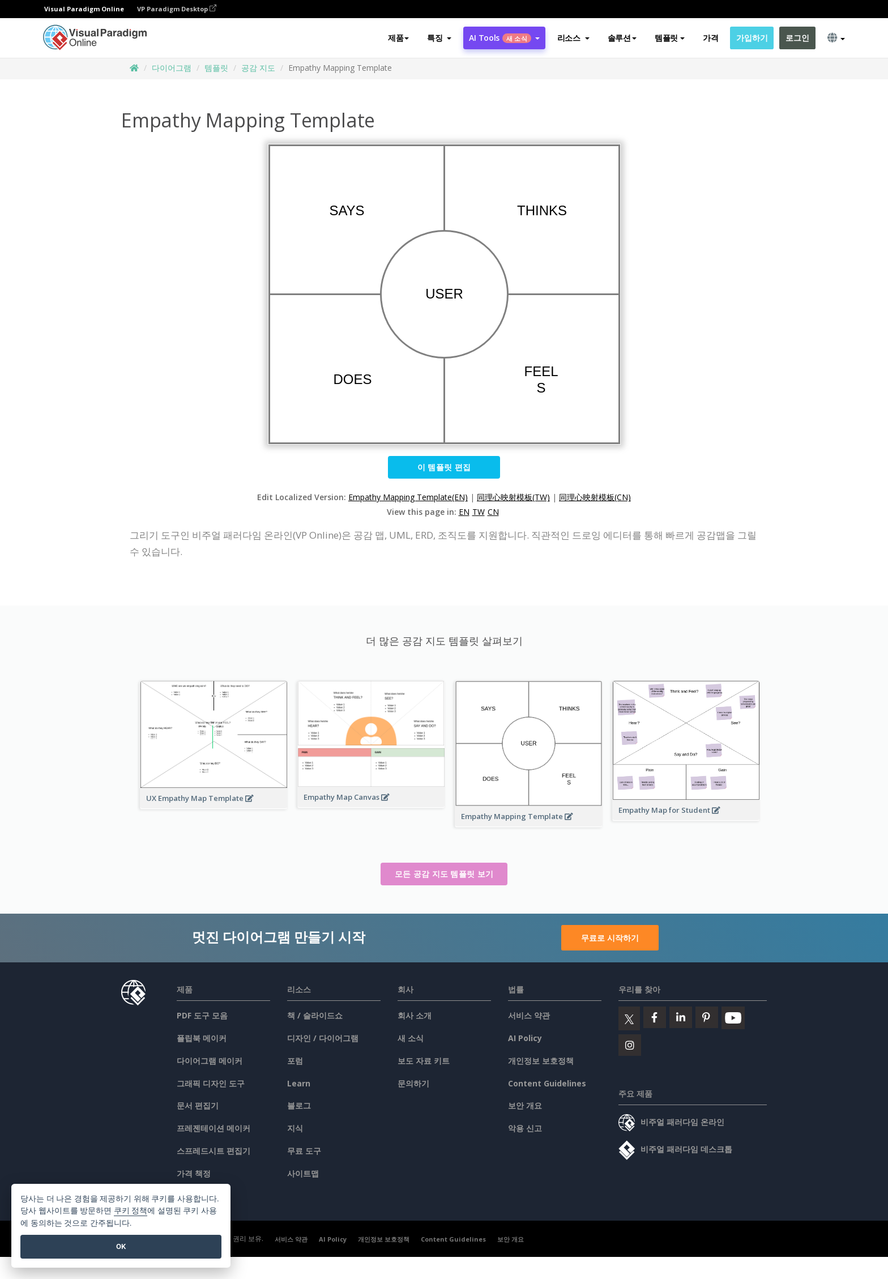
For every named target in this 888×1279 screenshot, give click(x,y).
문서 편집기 (198, 1105)
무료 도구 (304, 1150)
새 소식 (411, 1038)
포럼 (295, 1060)
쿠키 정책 (131, 1211)
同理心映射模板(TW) (513, 497)
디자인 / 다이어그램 (322, 1038)
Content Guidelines (547, 1083)
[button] (439, 38)
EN (464, 511)
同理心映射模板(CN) (595, 497)
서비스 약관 (529, 1015)
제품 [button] (398, 37)
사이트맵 (303, 1173)
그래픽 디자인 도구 (211, 1083)
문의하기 (413, 1083)
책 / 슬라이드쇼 (315, 1015)
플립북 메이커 (202, 1038)
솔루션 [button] (622, 37)
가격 (710, 37)
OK (121, 1246)
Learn (298, 1083)
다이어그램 (171, 67)
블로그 (299, 1105)
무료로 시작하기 (610, 937)
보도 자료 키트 (424, 1060)
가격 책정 (194, 1173)
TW (478, 511)
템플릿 (216, 67)
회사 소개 (415, 1015)
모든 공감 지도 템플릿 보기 (444, 873)
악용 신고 (525, 1128)
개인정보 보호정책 (541, 1060)
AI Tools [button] (504, 37)
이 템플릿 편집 (444, 467)
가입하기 (751, 37)
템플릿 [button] (670, 37)
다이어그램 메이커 (209, 1060)
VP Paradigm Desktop (176, 9)
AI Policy (525, 1038)
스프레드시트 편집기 (213, 1150)
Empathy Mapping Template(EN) (408, 497)
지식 (295, 1128)
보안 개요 (525, 1105)
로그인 (797, 37)
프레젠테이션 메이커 (213, 1128)
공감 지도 (258, 67)
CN (493, 511)
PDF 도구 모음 (202, 1015)
